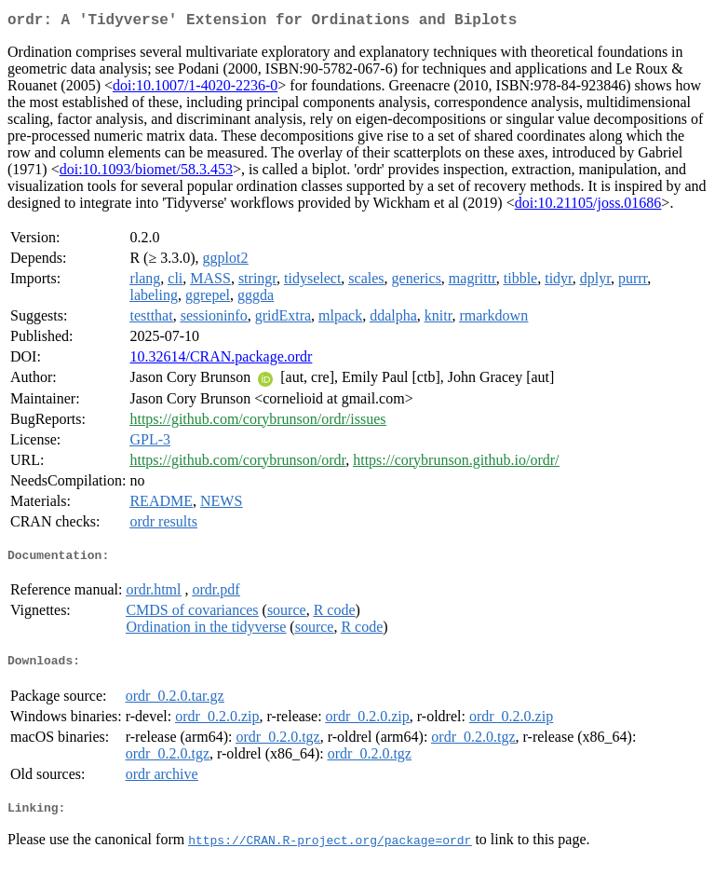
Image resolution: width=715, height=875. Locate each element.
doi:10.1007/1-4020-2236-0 (195, 89)
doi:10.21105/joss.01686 (588, 206)
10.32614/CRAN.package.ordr (220, 360)
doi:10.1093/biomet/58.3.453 (146, 173)
